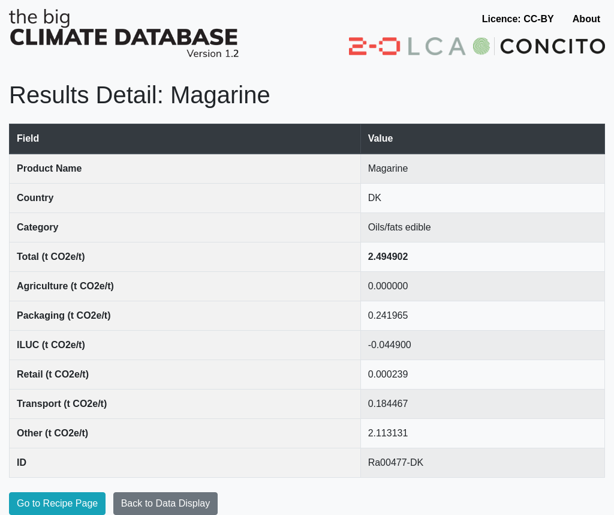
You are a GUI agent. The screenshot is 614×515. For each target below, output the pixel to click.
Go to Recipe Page (57, 503)
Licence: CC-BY (518, 19)
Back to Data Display (165, 503)
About (586, 19)
